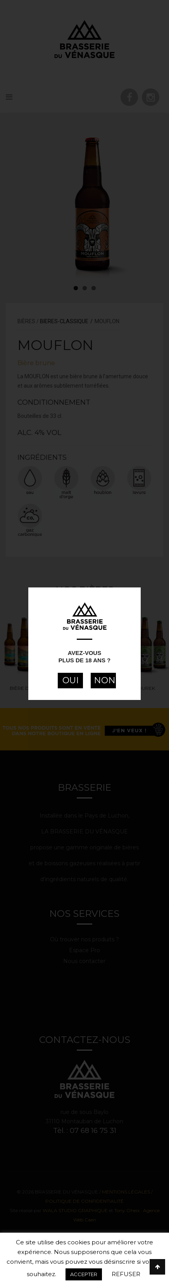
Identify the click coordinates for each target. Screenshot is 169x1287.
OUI (70, 680)
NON (105, 680)
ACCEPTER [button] (83, 1274)
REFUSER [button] (126, 1274)
